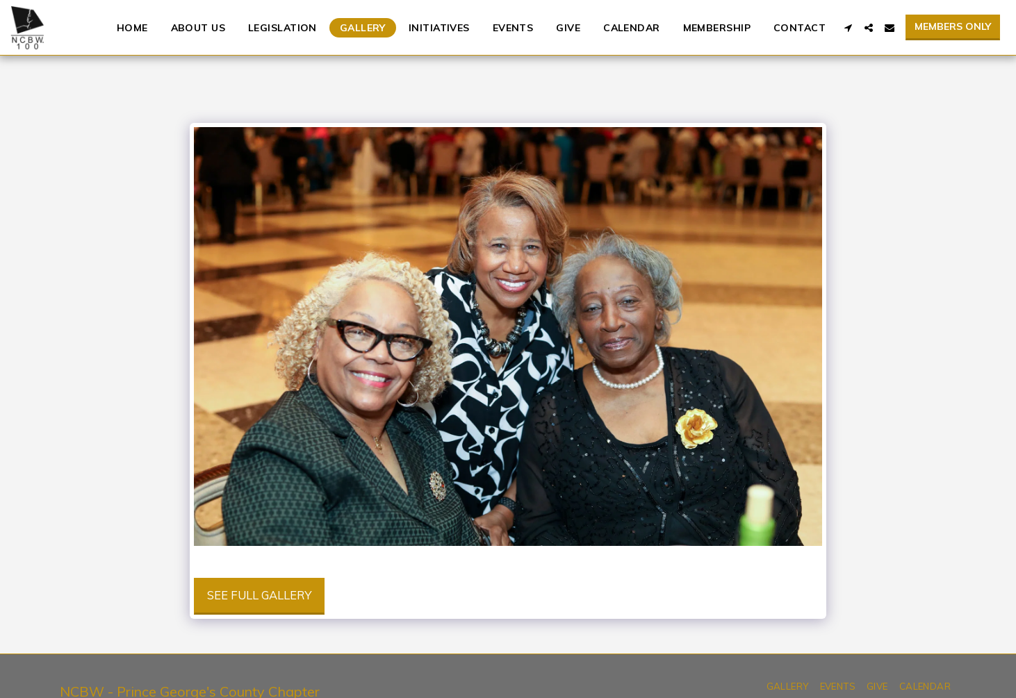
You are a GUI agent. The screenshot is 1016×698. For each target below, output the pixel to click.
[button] (848, 28)
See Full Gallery (259, 595)
